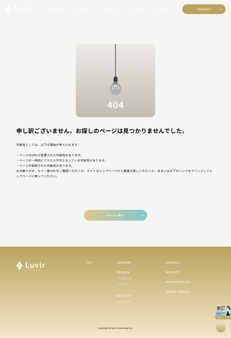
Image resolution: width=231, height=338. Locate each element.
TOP (89, 262)
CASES (123, 284)
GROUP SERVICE (178, 292)
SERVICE (83, 9)
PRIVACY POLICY (178, 282)
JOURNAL (137, 9)
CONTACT (204, 9)
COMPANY (57, 9)
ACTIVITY (110, 9)
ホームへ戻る (115, 215)
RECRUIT (164, 9)
